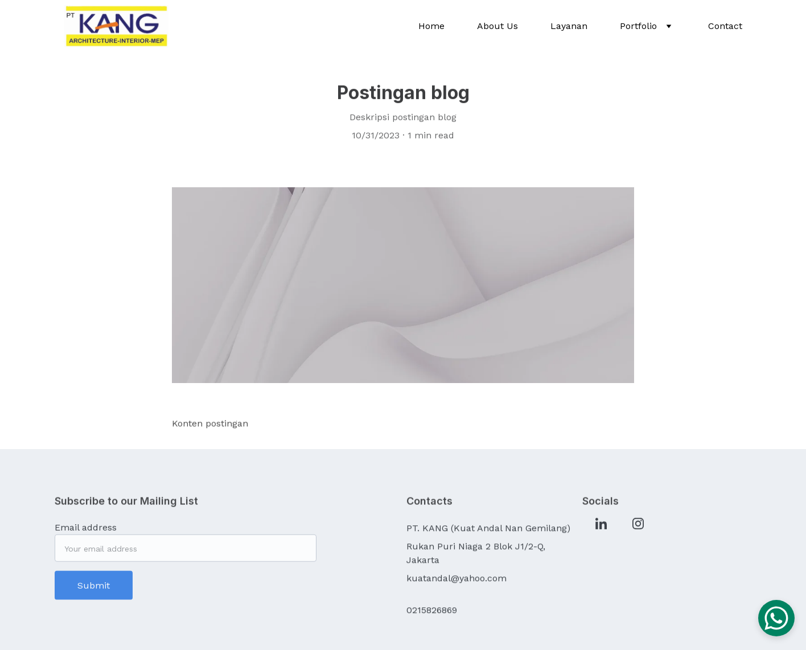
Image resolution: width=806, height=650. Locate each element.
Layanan (568, 25)
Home (431, 25)
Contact (725, 25)
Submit (93, 588)
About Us (497, 25)
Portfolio (638, 25)
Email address (86, 530)
